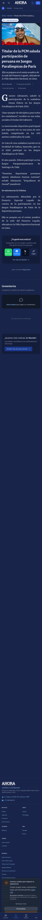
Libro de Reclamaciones (8, 877)
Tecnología (25, 815)
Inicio (4, 16)
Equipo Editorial (6, 867)
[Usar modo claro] (33, 3)
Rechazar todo (21, 904)
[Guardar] (26, 916)
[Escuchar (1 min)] (6, 916)
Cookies (4, 874)
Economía (5, 818)
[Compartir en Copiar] (33, 252)
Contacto (4, 846)
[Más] (36, 916)
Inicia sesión (11, 304)
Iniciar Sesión (6, 842)
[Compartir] (16, 916)
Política (4, 811)
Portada (24, 830)
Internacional (6, 822)
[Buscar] (9, 3)
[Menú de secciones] (3, 3)
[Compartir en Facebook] (16, 252)
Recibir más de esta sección (18, 349)
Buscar (24, 834)
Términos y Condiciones (8, 871)
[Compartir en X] (25, 252)
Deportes (4, 815)
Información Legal (7, 861)
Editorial (4, 830)
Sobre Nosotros (6, 857)
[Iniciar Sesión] (38, 3)
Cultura (24, 811)
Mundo (9, 8)
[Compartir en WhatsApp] (8, 252)
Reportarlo (26, 269)
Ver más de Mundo (21, 260)
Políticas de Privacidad (8, 864)
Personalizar (21, 909)
